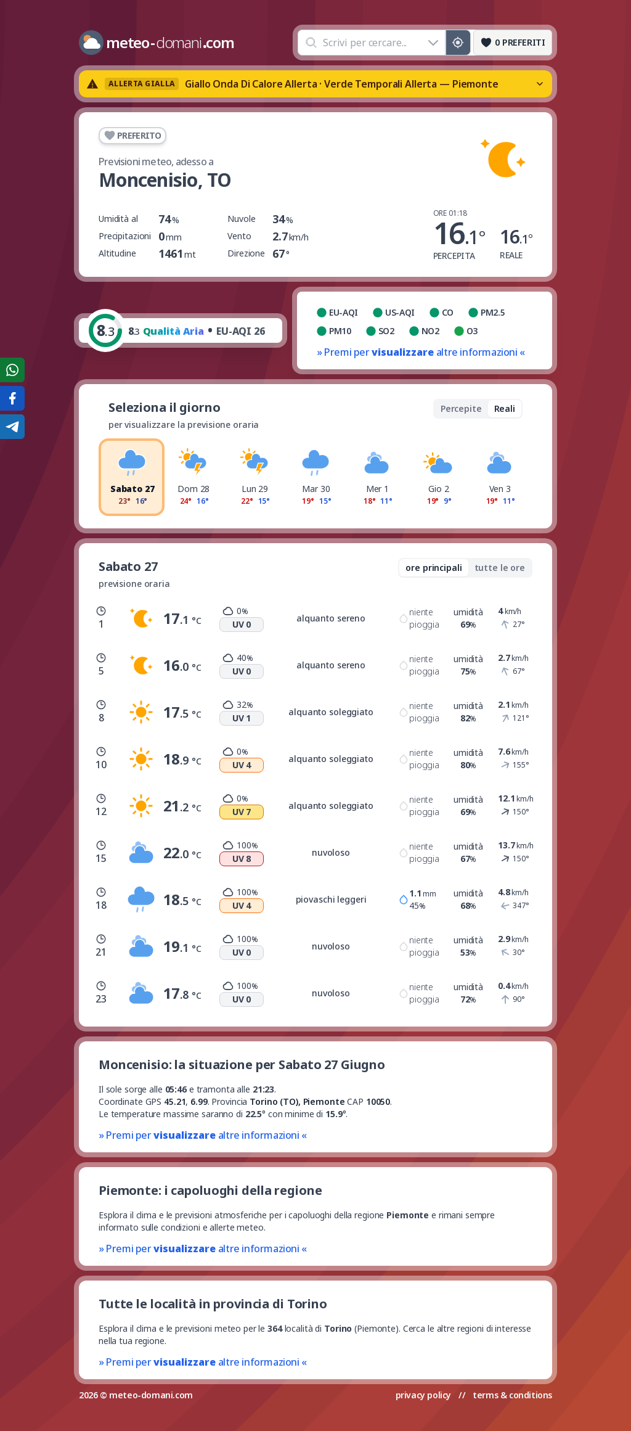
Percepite (461, 408)
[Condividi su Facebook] (12, 398)
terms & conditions (512, 1395)
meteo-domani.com (151, 1395)
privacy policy (423, 1395)
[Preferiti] (512, 42)
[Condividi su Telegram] (12, 426)
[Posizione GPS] (458, 42)
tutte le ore (499, 567)
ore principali (433, 567)
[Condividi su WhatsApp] (12, 370)
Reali (504, 408)
